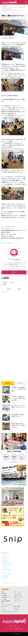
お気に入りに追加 (7, 243)
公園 (2, 602)
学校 (2, 591)
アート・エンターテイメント (7, 604)
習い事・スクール (17, 595)
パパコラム (3, 609)
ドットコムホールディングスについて (9, 611)
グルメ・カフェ (17, 591)
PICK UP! (8, 383)
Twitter (10, 626)
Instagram (15, 626)
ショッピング (16, 599)
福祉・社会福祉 (17, 606)
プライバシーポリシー (8, 628)
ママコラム (20, 383)
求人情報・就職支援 (5, 600)
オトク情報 (3, 599)
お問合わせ (21, 628)
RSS (17, 626)
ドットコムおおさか (11, 282)
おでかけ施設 (4, 595)
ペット (2, 608)
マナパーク (16, 609)
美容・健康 (3, 593)
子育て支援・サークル (5, 597)
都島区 (4, 284)
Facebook (12, 626)
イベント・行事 (17, 593)
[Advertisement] (14, 336)
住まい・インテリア (18, 597)
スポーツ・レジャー (18, 600)
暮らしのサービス (5, 606)
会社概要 (16, 628)
